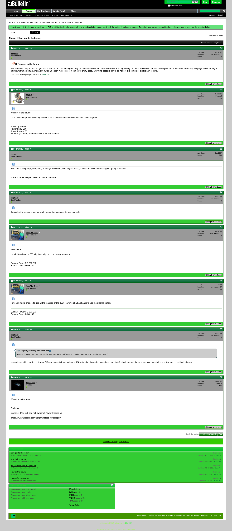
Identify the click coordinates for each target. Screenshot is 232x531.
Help (205, 2)
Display (216, 43)
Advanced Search (216, 15)
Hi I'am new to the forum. (29, 38)
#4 (221, 192)
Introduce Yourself (50, 22)
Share (12, 32)
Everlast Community (29, 22)
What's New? (59, 11)
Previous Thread (110, 441)
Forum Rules (74, 505)
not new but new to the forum (23, 465)
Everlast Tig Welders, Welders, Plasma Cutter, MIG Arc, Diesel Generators (178, 515)
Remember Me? (175, 6)
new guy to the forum (20, 453)
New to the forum (18, 459)
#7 (221, 329)
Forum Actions (52, 15)
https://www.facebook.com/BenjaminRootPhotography (36, 418)
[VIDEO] (72, 498)
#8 (221, 377)
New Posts (14, 15)
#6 (221, 280)
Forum (29, 11)
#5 (221, 227)
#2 (221, 89)
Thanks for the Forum (20, 478)
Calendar (28, 15)
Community (38, 15)
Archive (214, 515)
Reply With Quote (214, 84)
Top (220, 434)
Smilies (72, 492)
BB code (72, 489)
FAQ (21, 15)
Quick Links (65, 15)
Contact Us (141, 515)
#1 (221, 48)
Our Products (43, 11)
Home (15, 11)
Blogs (73, 11)
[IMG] (71, 495)
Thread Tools (205, 43)
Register (216, 2)
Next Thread (124, 441)
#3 (221, 148)
